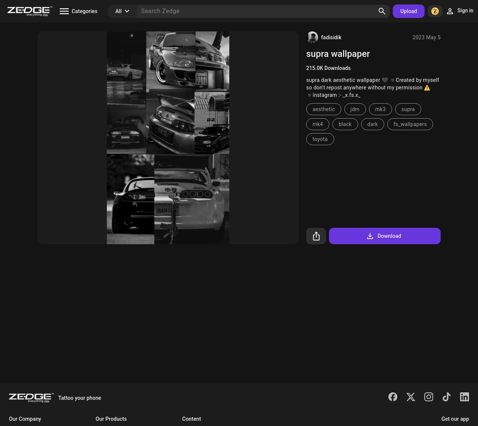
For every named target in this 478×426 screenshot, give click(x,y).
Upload (408, 11)
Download (383, 236)
